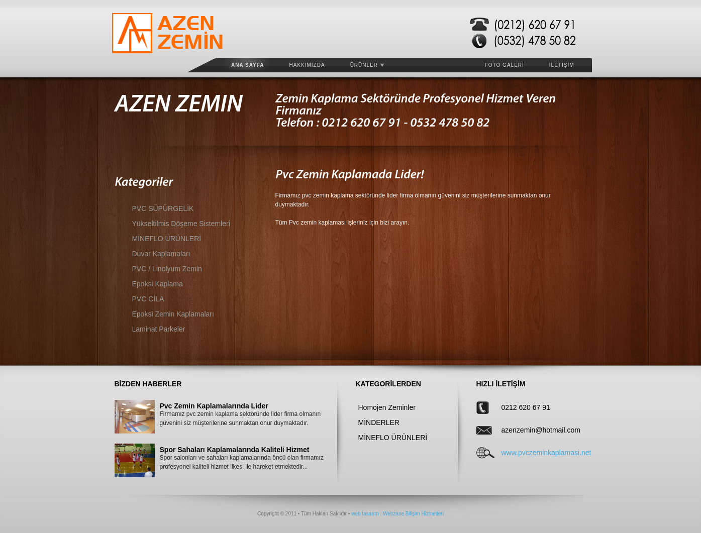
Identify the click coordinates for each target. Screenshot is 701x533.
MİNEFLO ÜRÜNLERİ (167, 239)
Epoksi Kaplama (157, 284)
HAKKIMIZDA (307, 65)
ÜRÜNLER (367, 65)
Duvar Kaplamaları (161, 254)
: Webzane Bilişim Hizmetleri (411, 513)
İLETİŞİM (561, 65)
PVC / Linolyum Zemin (167, 269)
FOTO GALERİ (504, 65)
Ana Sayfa (247, 65)
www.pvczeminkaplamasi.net (533, 453)
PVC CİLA (148, 299)
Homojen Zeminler (387, 407)
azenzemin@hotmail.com (533, 430)
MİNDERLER (378, 422)
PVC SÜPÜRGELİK (163, 208)
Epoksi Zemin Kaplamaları (173, 314)
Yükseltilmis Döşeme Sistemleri (181, 224)
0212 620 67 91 (526, 407)
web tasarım (364, 513)
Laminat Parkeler (158, 329)
